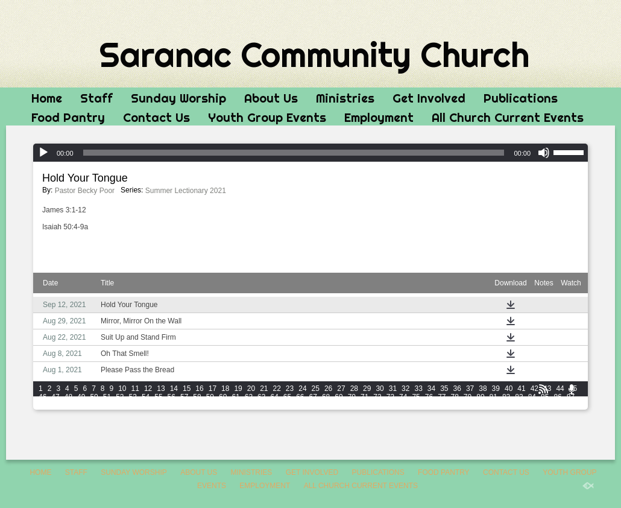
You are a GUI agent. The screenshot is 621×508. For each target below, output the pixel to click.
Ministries (345, 98)
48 (68, 397)
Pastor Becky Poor (85, 190)
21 (264, 388)
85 (545, 397)
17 (212, 388)
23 (290, 388)
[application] (310, 153)
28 (354, 388)
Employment (379, 117)
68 (326, 397)
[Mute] (544, 153)
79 (467, 397)
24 (302, 388)
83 (519, 397)
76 (429, 397)
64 (274, 397)
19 (238, 388)
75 (416, 397)
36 (457, 388)
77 (442, 397)
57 (184, 397)
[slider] (294, 153)
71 (364, 397)
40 (508, 388)
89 (55, 405)
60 (223, 397)
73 (390, 397)
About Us (271, 98)
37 (470, 388)
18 (225, 388)
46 (42, 397)
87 (571, 397)
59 (210, 397)
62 (249, 397)
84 (532, 397)
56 (171, 397)
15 (187, 388)
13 (161, 388)
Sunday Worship (178, 98)
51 (107, 397)
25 (316, 388)
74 (403, 397)
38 (483, 388)
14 (174, 388)
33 (418, 388)
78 (455, 397)
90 (68, 405)
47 (55, 397)
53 (133, 397)
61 (235, 397)
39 (496, 388)
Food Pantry (68, 117)
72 (377, 397)
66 (300, 397)
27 (341, 388)
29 (367, 388)
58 (197, 397)
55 (158, 397)
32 (405, 388)
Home (46, 98)
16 (199, 388)
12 (148, 388)
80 (480, 397)
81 (493, 397)
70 (352, 397)
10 (122, 388)
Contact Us (156, 117)
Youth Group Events (267, 117)
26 (328, 388)
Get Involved (428, 98)
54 (146, 397)
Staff (96, 98)
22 (277, 388)
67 (313, 397)
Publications (521, 98)
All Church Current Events (508, 117)
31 (393, 388)
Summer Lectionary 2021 (185, 190)
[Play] (43, 153)
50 (94, 397)
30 (379, 388)
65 (287, 397)
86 (557, 397)
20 (251, 388)
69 (338, 397)
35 (444, 388)
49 (81, 397)
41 (521, 388)
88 (42, 405)
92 (94, 405)
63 (261, 397)
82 (506, 397)
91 (81, 405)
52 (120, 397)
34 (431, 388)
